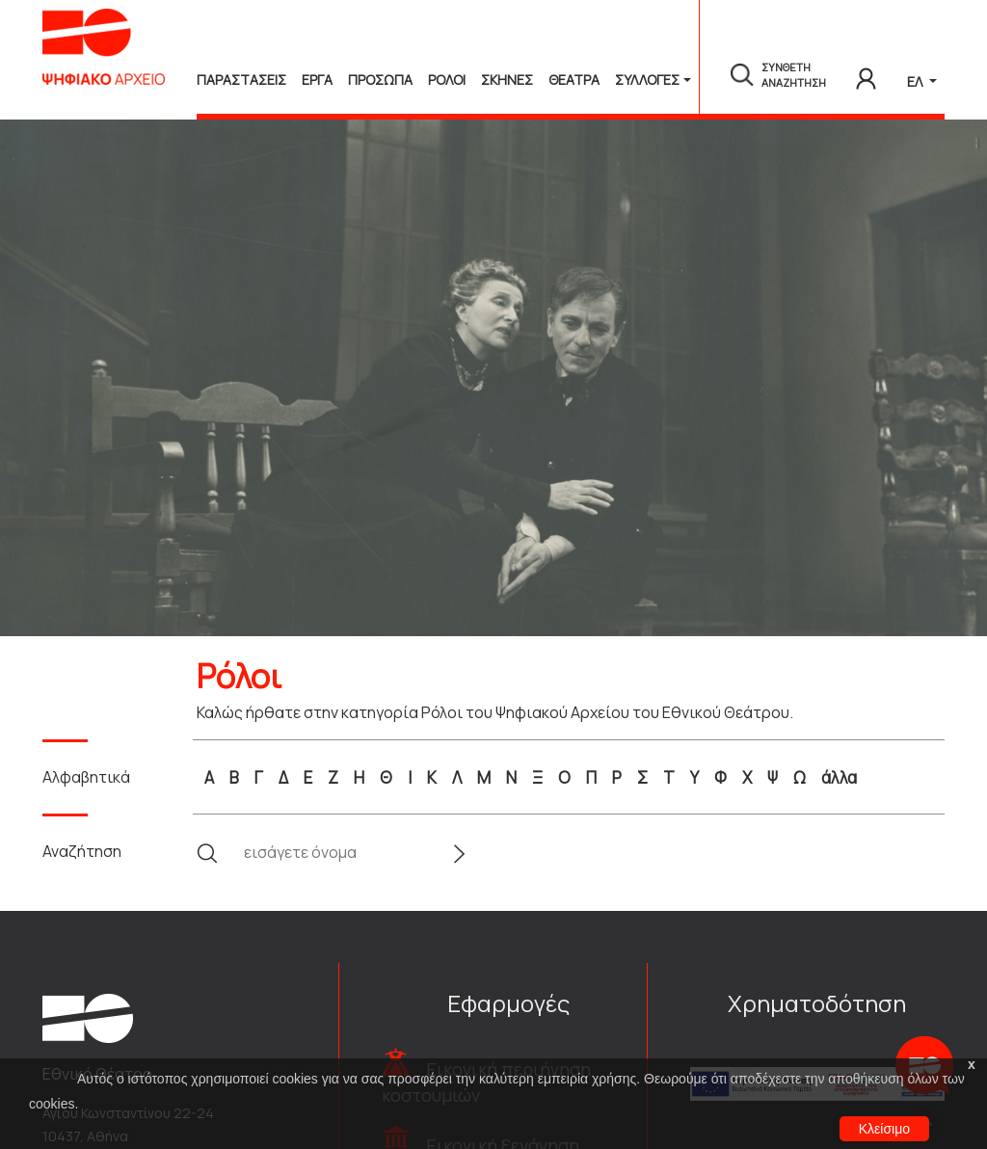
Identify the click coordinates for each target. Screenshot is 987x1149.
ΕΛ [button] (916, 81)
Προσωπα (380, 79)
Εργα (317, 79)
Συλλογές (647, 79)
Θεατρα (574, 79)
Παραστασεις (241, 79)
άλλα (839, 777)
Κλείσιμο (884, 1128)
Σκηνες (507, 79)
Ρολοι (447, 79)
